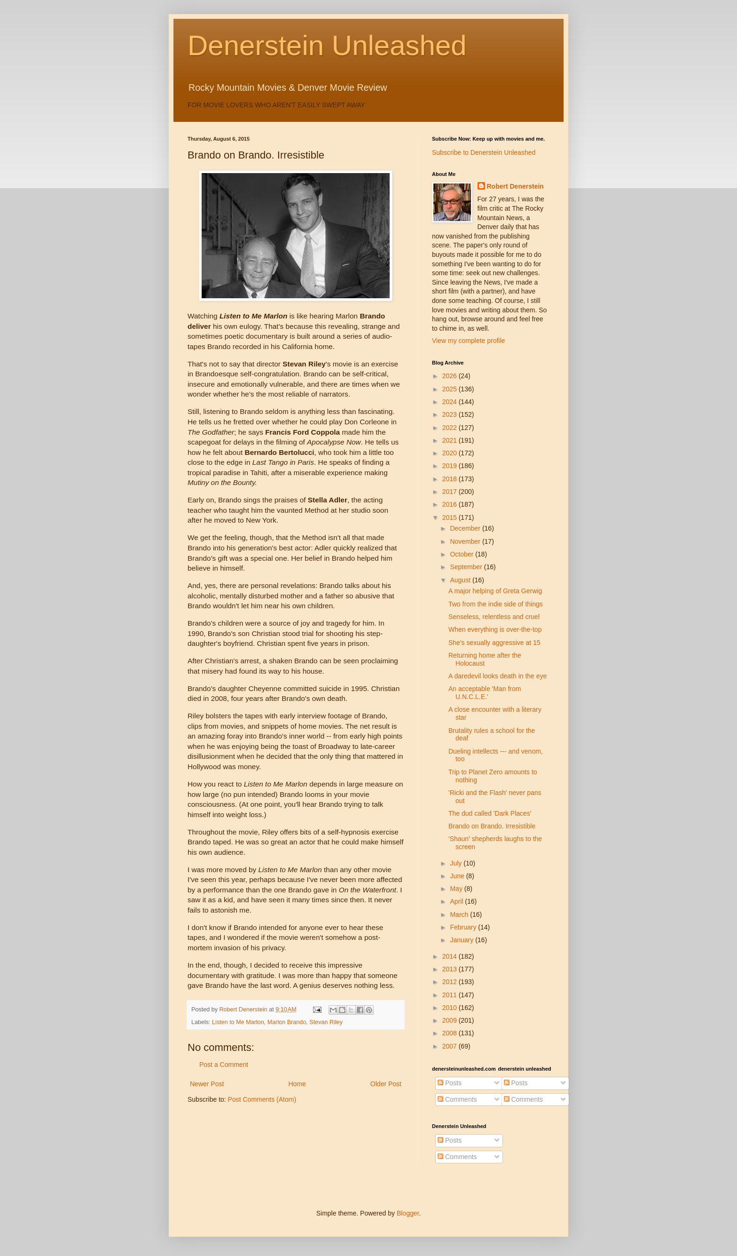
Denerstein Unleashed (327, 45)
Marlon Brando (286, 1022)
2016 (450, 504)
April (457, 901)
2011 (450, 995)
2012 (450, 982)
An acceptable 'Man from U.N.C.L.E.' (484, 692)
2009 (450, 1020)
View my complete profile (468, 340)
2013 (450, 969)
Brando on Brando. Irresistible (491, 826)
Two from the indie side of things (495, 604)
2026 (450, 376)
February (464, 927)
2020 (450, 453)
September (467, 567)
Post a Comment (223, 1064)
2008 (450, 1033)
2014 (450, 956)
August (461, 580)
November (466, 541)
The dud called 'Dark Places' (490, 813)
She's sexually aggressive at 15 (494, 642)
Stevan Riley (326, 1022)
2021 (450, 440)
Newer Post (207, 1084)
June (458, 876)
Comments (457, 1099)
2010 (450, 1007)
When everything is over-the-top (494, 629)
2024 (450, 401)
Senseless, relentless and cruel (494, 616)
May (457, 888)
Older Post (385, 1084)
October (462, 554)
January (462, 940)
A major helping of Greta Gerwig (495, 591)
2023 (450, 414)
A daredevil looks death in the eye (497, 676)
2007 (450, 1046)
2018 (450, 479)
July (456, 863)
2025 (450, 389)
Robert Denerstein (515, 186)
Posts (450, 1083)
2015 (450, 517)
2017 (450, 491)
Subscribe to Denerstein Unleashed (483, 152)
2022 (450, 427)
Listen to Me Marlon (238, 1022)
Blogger (408, 1213)
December (466, 528)
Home (297, 1084)
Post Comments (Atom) (262, 1099)
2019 (450, 465)
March (460, 914)
